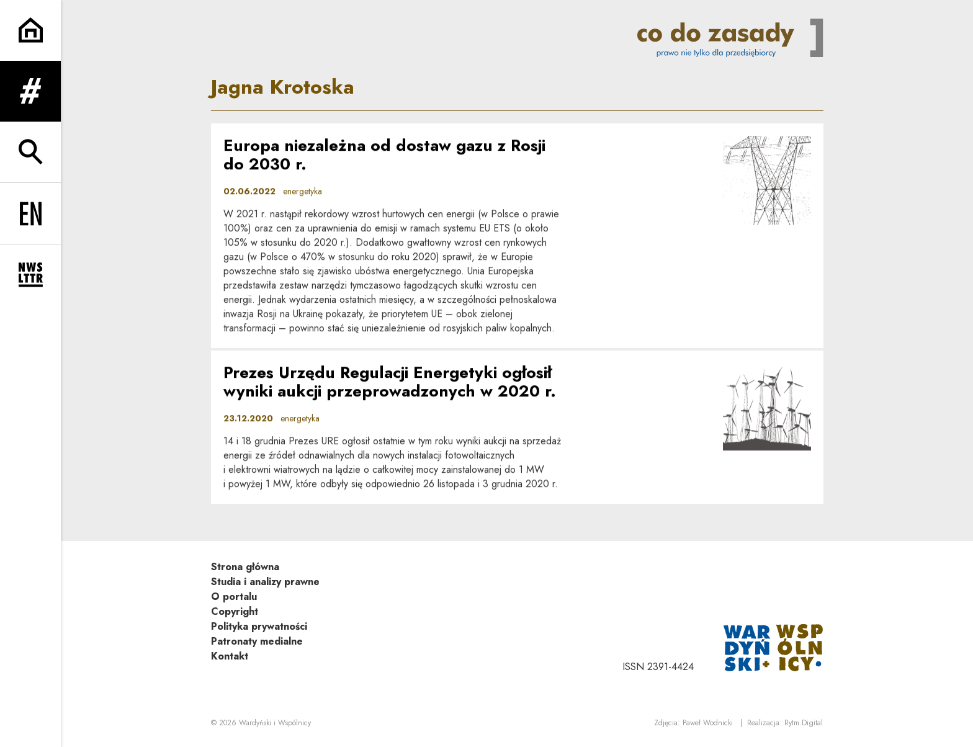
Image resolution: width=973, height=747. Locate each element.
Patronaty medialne (257, 641)
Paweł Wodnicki (708, 722)
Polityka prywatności (259, 626)
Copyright (234, 611)
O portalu (234, 596)
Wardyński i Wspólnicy (275, 722)
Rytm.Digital (803, 722)
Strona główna (245, 567)
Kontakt (229, 656)
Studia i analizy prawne (265, 582)
